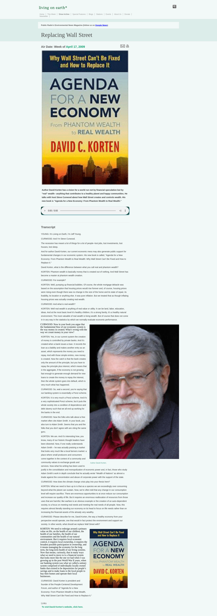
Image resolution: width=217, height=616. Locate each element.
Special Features (79, 14)
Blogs (91, 14)
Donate (127, 14)
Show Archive (64, 14)
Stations (99, 14)
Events (108, 14)
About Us (117, 14)
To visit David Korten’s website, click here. (62, 607)
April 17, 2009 (75, 46)
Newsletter (44, 16)
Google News (101, 25)
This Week (51, 14)
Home (42, 14)
